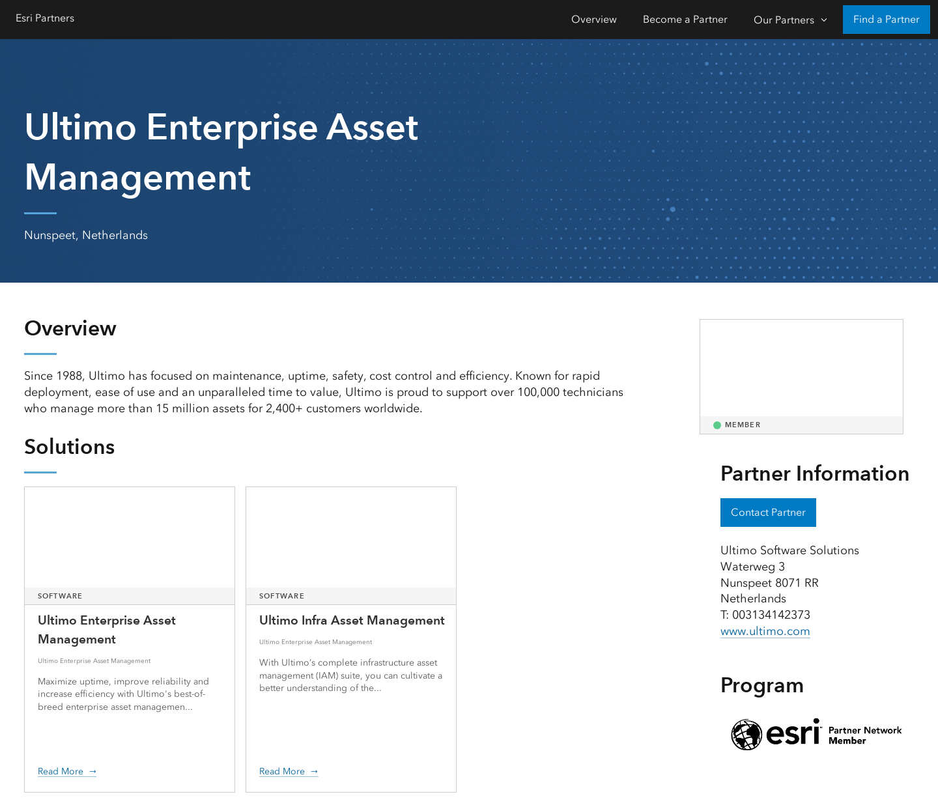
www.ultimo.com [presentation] (765, 631)
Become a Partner (685, 19)
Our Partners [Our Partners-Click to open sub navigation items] (784, 20)
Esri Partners (45, 18)
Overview (594, 19)
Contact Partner (768, 512)
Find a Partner (886, 19)
